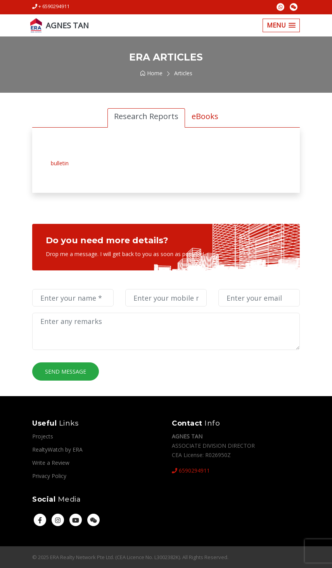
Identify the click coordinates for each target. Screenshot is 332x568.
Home (151, 73)
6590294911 (191, 470)
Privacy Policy (49, 476)
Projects (42, 436)
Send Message (65, 371)
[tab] (146, 118)
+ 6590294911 (50, 6)
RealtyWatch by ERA (57, 449)
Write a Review (50, 462)
